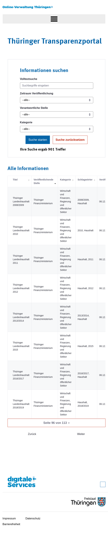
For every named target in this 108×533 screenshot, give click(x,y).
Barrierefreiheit (11, 524)
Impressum (9, 518)
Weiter (81, 434)
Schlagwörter (85, 179)
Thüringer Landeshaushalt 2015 (21, 346)
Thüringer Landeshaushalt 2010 (21, 230)
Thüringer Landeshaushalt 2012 (21, 288)
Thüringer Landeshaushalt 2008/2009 (21, 201)
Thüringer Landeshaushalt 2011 (21, 259)
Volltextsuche (28, 79)
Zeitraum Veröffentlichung (36, 93)
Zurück (32, 434)
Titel (15, 179)
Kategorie (26, 122)
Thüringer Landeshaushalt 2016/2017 (21, 375)
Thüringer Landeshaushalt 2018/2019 (21, 404)
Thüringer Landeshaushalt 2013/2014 (21, 317)
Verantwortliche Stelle (34, 107)
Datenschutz (33, 518)
